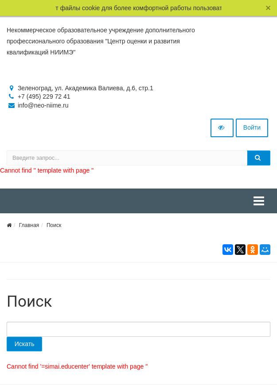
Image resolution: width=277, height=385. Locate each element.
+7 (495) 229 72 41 (44, 96)
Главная (29, 225)
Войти (252, 127)
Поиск (54, 225)
